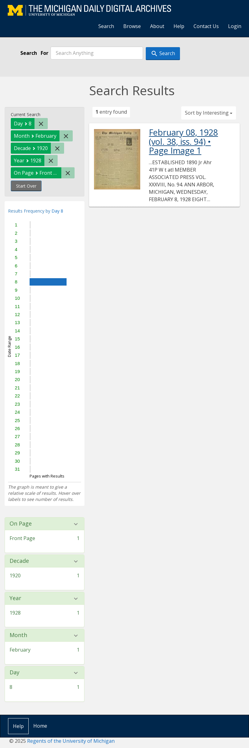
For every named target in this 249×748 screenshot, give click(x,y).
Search (106, 26)
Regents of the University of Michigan (71, 741)
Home (40, 725)
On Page (21, 524)
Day (14, 672)
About (157, 26)
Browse (132, 26)
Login (234, 26)
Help (178, 26)
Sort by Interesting (208, 112)
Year (15, 598)
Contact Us (206, 26)
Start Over (26, 186)
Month (18, 635)
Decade (19, 561)
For (44, 53)
